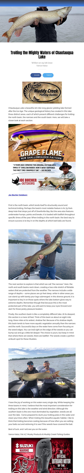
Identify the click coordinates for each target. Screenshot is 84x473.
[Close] (3, 3)
